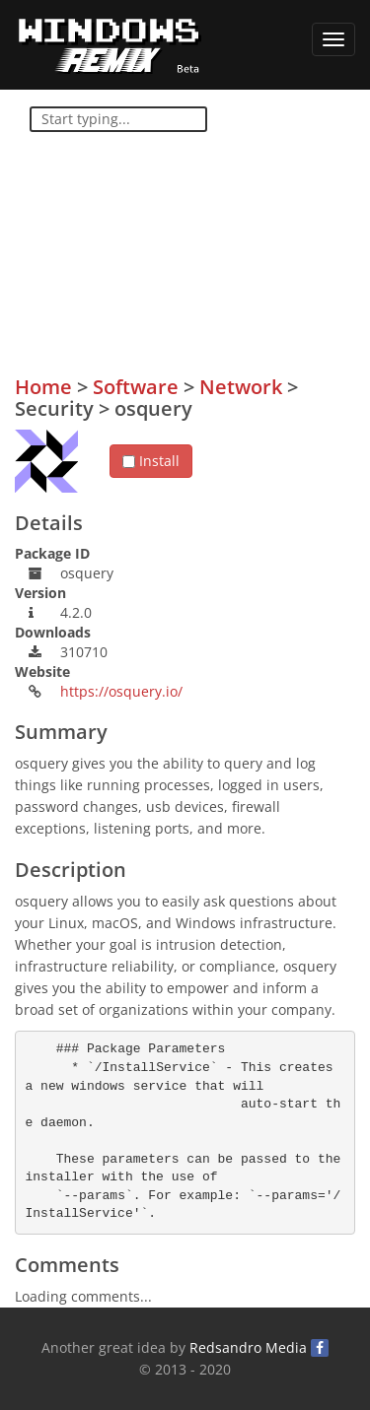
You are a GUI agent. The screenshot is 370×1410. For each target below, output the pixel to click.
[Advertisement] (207, 247)
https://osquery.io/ (121, 691)
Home (43, 386)
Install (151, 460)
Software (136, 386)
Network (240, 386)
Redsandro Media (248, 1347)
